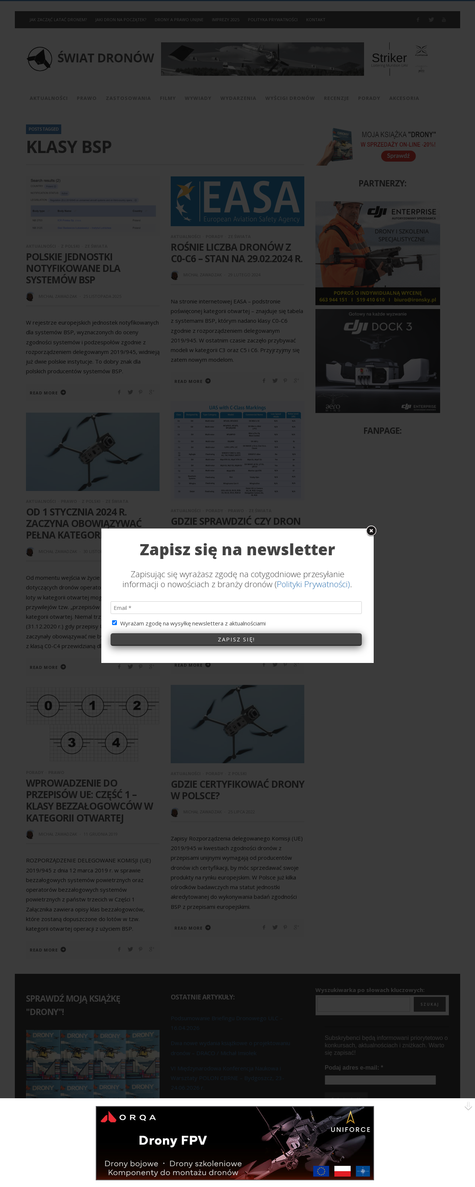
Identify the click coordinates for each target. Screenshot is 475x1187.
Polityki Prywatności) (313, 479)
